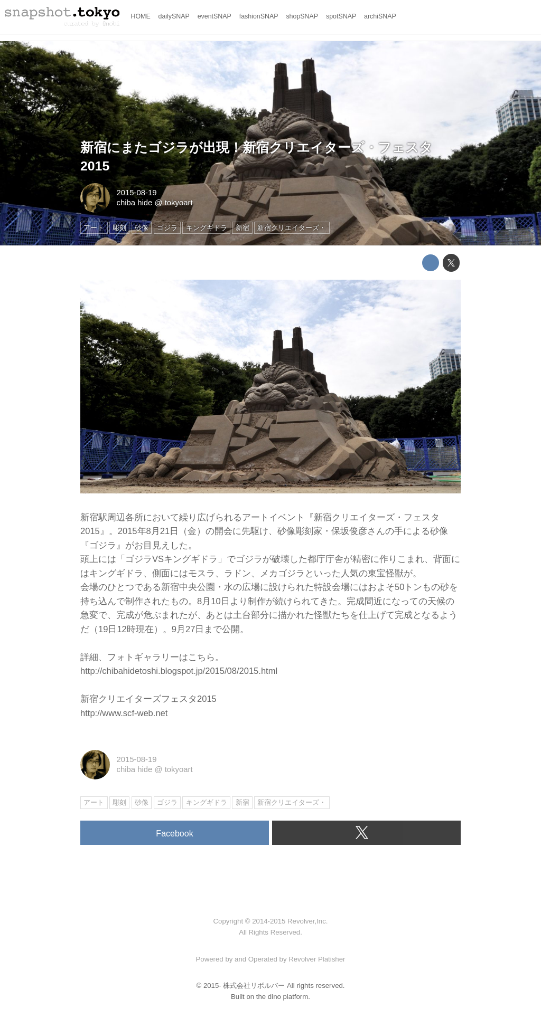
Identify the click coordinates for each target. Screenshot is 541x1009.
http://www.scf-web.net (123, 713)
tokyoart (179, 202)
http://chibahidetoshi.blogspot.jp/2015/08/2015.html (178, 671)
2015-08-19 (136, 192)
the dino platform (282, 997)
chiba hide (134, 202)
